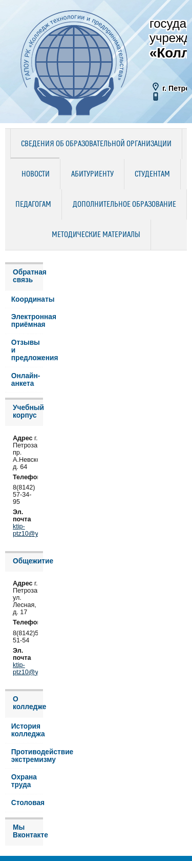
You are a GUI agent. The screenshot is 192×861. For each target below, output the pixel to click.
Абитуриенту (92, 174)
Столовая (27, 803)
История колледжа (27, 730)
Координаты (27, 299)
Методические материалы (96, 235)
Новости (36, 174)
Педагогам (33, 205)
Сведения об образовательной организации (96, 144)
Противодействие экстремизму (27, 756)
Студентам (152, 174)
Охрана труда (24, 781)
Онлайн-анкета (25, 379)
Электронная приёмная (27, 320)
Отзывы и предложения (27, 350)
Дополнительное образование (124, 205)
